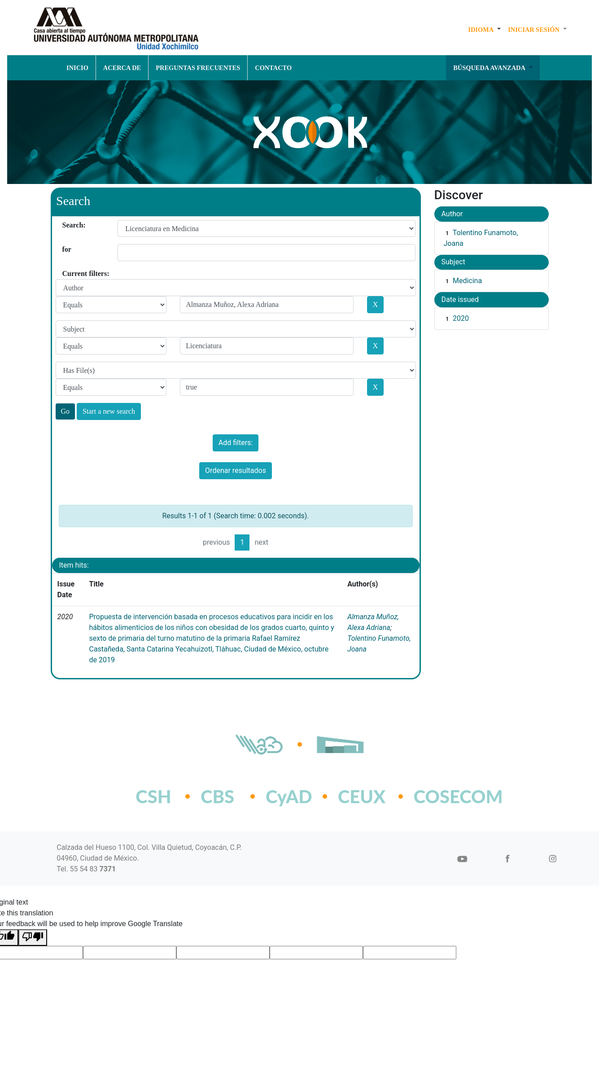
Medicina (467, 280)
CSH (153, 796)
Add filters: (236, 442)
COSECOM (438, 796)
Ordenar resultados (235, 470)
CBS (217, 796)
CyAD (289, 796)
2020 (461, 318)
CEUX (361, 796)
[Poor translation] (32, 937)
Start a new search (109, 411)
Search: (65, 225)
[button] (484, 30)
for (65, 249)
